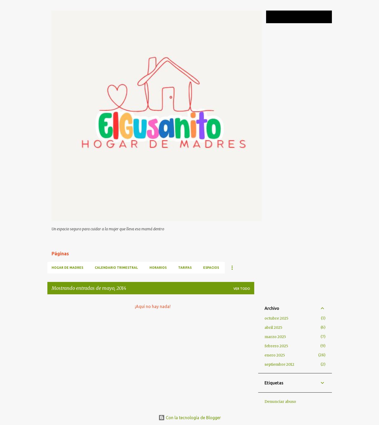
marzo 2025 (275, 336)
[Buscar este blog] (304, 17)
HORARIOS (158, 267)
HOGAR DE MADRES (67, 267)
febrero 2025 (276, 346)
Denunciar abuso (280, 401)
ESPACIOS (211, 267)
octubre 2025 (276, 318)
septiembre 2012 (279, 364)
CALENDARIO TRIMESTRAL (116, 267)
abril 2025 (273, 327)
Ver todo (241, 288)
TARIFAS (185, 267)
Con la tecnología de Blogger (189, 417)
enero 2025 (275, 355)
